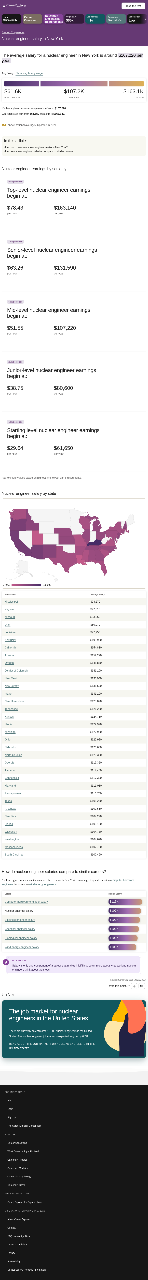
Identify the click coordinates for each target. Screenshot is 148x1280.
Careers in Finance (17, 1159)
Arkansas (10, 808)
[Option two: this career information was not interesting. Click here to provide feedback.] (142, 986)
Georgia (9, 762)
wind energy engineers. (43, 884)
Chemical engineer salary (20, 928)
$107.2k (74, 93)
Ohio (7, 739)
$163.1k (134, 93)
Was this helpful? (119, 986)
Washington (12, 839)
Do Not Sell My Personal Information (26, 1269)
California (10, 647)
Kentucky (10, 640)
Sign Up (11, 1117)
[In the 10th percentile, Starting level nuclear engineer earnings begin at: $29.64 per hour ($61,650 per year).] (74, 442)
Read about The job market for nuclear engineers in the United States (52, 1046)
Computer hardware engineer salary (26, 901)
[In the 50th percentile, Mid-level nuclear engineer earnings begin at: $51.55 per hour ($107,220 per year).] (74, 321)
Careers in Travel (16, 1185)
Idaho (8, 693)
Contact (11, 1227)
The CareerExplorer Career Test (24, 1125)
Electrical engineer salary (20, 919)
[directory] (74, 146)
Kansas (9, 716)
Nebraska (10, 747)
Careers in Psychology (19, 1176)
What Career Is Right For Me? (23, 1151)
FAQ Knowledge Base (19, 1236)
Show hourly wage (29, 73)
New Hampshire (14, 701)
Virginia (9, 609)
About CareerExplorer (18, 1219)
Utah (7, 624)
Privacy (11, 1253)
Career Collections (17, 1143)
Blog (9, 1100)
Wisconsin (11, 831)
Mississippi (11, 601)
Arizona (9, 655)
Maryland (10, 785)
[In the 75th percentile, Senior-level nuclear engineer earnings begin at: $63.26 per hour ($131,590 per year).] (74, 261)
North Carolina (13, 755)
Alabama (10, 770)
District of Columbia (16, 670)
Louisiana (10, 632)
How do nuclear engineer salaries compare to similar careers (39, 151)
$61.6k (12, 93)
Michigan (10, 732)
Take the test (133, 6)
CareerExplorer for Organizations (24, 1202)
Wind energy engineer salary (22, 947)
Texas (8, 801)
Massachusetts (14, 847)
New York (10, 816)
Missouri (10, 617)
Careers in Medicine (18, 1168)
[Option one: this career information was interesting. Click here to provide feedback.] (134, 986)
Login (10, 1109)
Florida (9, 824)
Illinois (8, 724)
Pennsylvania (13, 793)
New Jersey (12, 685)
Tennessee (11, 709)
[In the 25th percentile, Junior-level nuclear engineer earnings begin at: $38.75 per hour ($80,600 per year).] (74, 381)
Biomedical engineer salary (21, 938)
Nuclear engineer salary (19, 910)
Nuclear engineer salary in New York (32, 38)
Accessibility (13, 1261)
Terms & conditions (17, 1244)
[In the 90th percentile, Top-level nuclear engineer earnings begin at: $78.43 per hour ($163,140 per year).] (74, 201)
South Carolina (14, 854)
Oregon (9, 662)
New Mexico (12, 678)
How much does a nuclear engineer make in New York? (36, 147)
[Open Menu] (62, 5)
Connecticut (12, 777)
